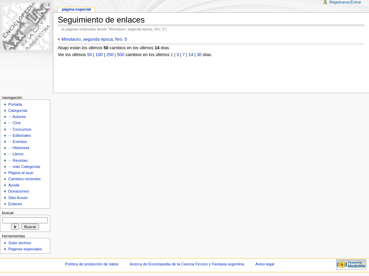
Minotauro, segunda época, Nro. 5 (94, 39)
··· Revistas (18, 160)
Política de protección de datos (91, 264)
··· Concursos (19, 129)
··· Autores (17, 117)
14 (190, 54)
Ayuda (13, 185)
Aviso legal (264, 264)
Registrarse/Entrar (345, 2)
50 (89, 54)
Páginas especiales (25, 249)
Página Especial (76, 9)
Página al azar (20, 173)
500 (120, 54)
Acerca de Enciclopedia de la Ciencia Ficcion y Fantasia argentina (187, 264)
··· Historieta (18, 148)
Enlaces (15, 204)
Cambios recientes (24, 179)
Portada (15, 104)
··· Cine (14, 123)
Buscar (8, 213)
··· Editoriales (19, 135)
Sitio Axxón (18, 198)
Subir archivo (19, 243)
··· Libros (15, 154)
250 (110, 54)
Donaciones (18, 191)
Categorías (17, 110)
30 (199, 54)
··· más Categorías (24, 167)
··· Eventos (17, 142)
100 (99, 54)
